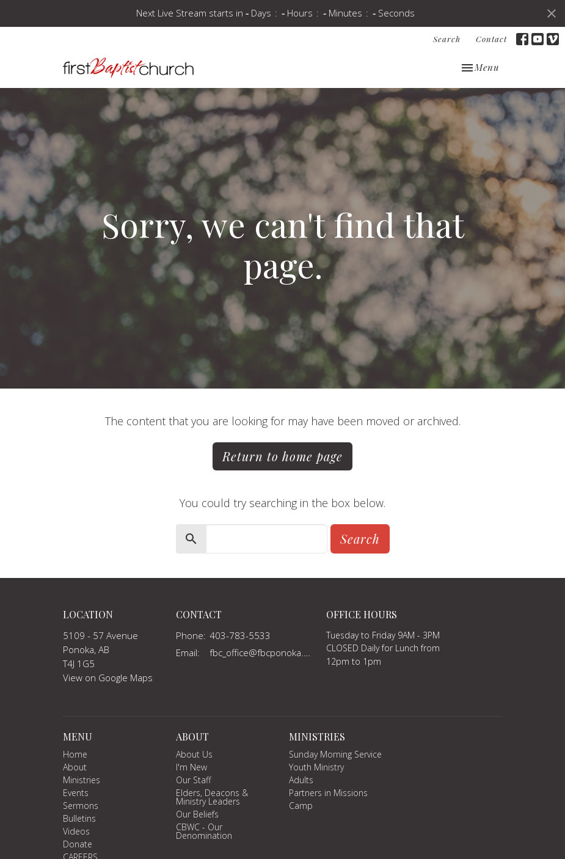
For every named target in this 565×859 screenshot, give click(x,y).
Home (75, 754)
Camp (301, 805)
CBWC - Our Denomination (204, 831)
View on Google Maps (108, 677)
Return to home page (282, 456)
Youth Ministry (316, 767)
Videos (76, 831)
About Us (194, 754)
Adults (301, 780)
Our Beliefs (197, 814)
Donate (77, 844)
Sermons (80, 805)
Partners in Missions (328, 793)
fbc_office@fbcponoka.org (262, 652)
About (75, 767)
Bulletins (79, 818)
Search (447, 39)
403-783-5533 (240, 635)
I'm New (191, 767)
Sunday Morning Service (335, 754)
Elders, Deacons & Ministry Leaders (212, 797)
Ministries (81, 780)
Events (76, 793)
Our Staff (193, 780)
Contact (491, 39)
